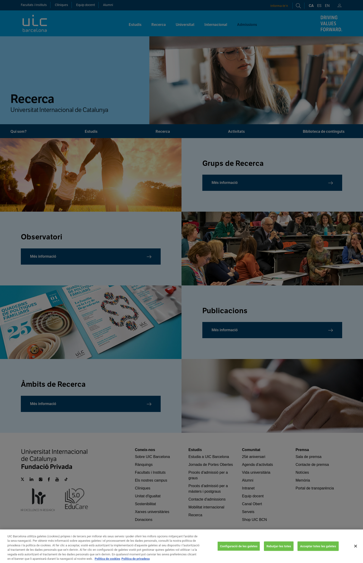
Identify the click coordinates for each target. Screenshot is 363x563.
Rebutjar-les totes (278, 551)
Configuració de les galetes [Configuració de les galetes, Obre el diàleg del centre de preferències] (238, 551)
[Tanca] (355, 552)
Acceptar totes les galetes (318, 551)
